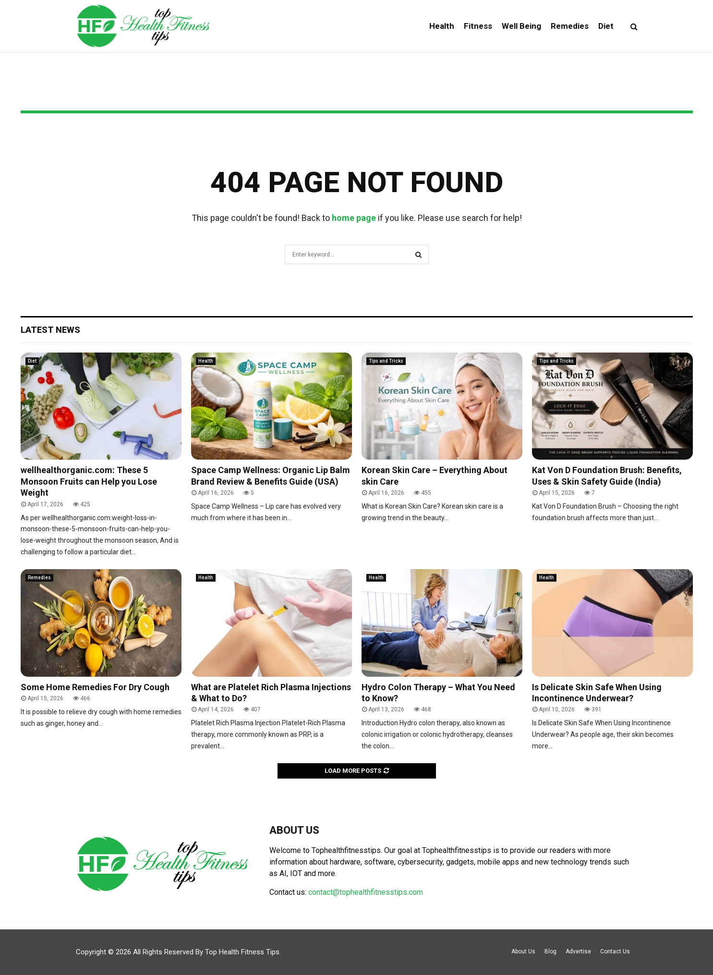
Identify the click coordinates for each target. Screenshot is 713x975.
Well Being (521, 26)
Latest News (50, 330)
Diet (606, 26)
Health (441, 26)
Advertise (578, 951)
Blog (550, 951)
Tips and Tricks (386, 361)
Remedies (570, 26)
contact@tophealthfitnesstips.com (365, 892)
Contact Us (615, 951)
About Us (523, 951)
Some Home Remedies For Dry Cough (95, 687)
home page (354, 218)
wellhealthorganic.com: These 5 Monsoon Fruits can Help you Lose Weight (89, 481)
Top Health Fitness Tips (242, 952)
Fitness (478, 26)
